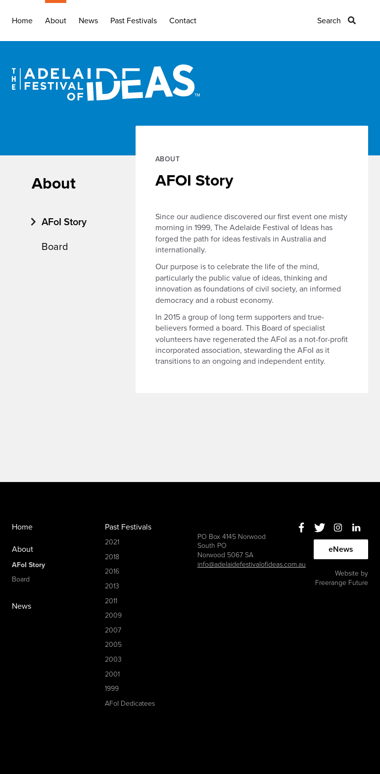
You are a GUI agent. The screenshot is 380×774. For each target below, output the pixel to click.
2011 (111, 601)
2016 (112, 571)
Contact (182, 21)
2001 (112, 674)
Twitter (319, 528)
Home (22, 21)
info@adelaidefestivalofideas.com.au (251, 564)
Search (329, 21)
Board (55, 247)
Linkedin (356, 528)
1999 (112, 688)
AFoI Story (64, 222)
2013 (112, 586)
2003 (113, 659)
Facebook (301, 528)
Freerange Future (341, 583)
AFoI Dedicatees (130, 703)
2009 (113, 615)
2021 (112, 542)
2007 (113, 630)
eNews (341, 549)
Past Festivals (133, 21)
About (55, 21)
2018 (112, 557)
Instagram (338, 528)
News (88, 21)
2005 (113, 644)
